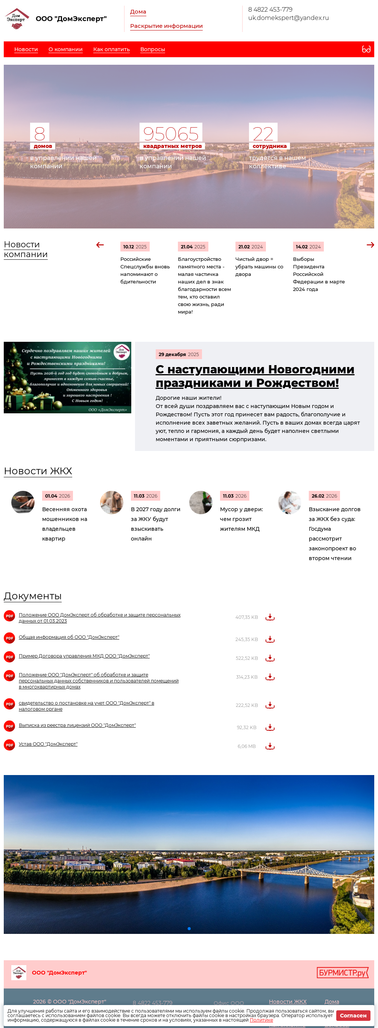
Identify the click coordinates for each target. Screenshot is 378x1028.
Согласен (353, 1015)
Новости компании (26, 249)
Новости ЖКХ (38, 471)
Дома (138, 11)
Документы (33, 596)
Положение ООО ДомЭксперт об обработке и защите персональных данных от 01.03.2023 (100, 618)
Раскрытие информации (166, 25)
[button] (100, 245)
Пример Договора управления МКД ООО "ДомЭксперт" (84, 656)
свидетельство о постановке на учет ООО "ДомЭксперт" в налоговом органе (86, 706)
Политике (261, 1020)
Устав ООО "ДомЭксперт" (48, 744)
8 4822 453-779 (270, 9)
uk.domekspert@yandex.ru (288, 17)
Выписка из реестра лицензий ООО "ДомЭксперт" (77, 725)
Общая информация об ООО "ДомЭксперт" (69, 637)
